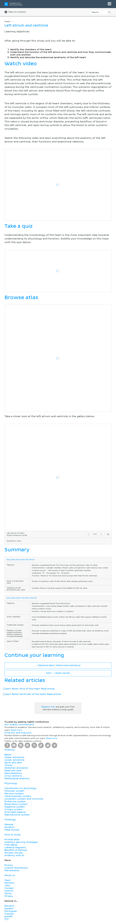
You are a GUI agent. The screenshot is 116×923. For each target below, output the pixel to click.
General (8, 824)
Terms (8, 893)
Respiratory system (16, 804)
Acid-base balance (14, 812)
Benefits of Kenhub (15, 850)
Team (7, 880)
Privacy (8, 896)
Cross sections (13, 776)
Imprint (8, 891)
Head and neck (12, 770)
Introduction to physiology (20, 788)
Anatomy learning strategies (21, 842)
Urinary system (13, 809)
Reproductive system (17, 815)
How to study (12, 835)
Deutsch (9, 906)
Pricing (8, 865)
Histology (10, 819)
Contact (9, 888)
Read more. (16, 730)
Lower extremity (14, 760)
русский (8, 916)
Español (8, 908)
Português (10, 911)
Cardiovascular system (17, 796)
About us (9, 875)
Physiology (10, 783)
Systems (9, 827)
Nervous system (14, 793)
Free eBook (11, 845)
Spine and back (13, 762)
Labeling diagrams (15, 847)
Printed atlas (11, 839)
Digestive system (14, 807)
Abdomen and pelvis (16, 768)
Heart (7, 22)
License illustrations (16, 868)
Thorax (8, 765)
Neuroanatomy (13, 773)
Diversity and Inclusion (17, 733)
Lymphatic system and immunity (23, 799)
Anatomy (9, 750)
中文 (6, 919)
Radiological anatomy (17, 778)
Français (9, 914)
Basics (8, 755)
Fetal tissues (11, 830)
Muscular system (14, 791)
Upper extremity (14, 757)
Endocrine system (15, 801)
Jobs (7, 885)
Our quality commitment (19, 724)
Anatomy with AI (14, 855)
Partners (9, 883)
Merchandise (11, 870)
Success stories (13, 853)
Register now (48, 707)
